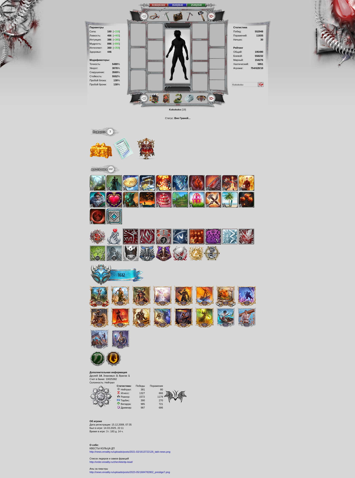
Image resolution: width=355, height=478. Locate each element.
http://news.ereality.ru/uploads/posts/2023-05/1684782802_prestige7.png (130, 472)
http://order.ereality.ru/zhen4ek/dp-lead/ (111, 462)
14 (100, 375)
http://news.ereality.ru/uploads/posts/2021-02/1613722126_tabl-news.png (130, 451)
